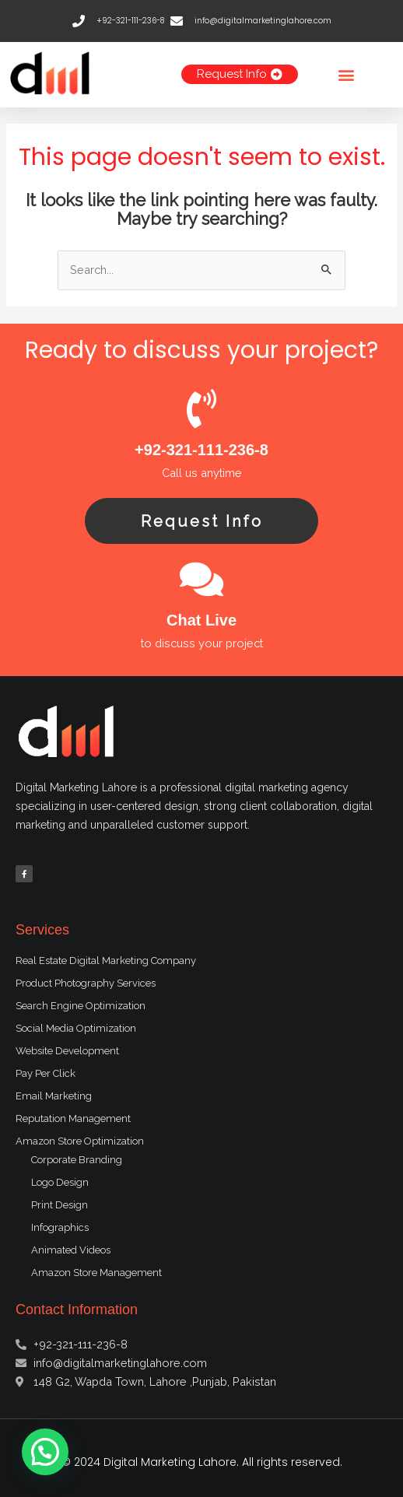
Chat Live (201, 620)
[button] (346, 74)
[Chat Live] (201, 578)
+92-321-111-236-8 (201, 449)
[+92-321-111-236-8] (201, 408)
